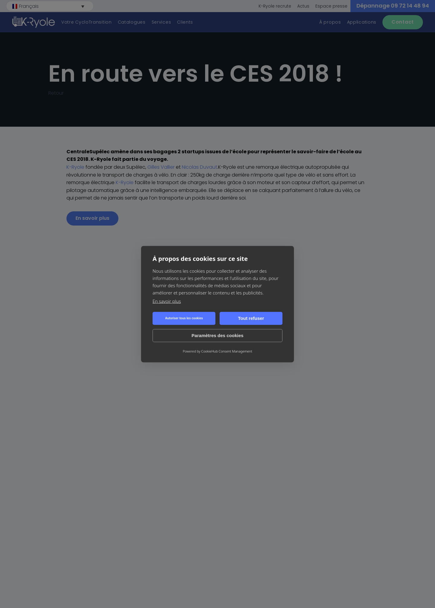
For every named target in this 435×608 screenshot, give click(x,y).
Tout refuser (251, 318)
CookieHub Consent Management (226, 351)
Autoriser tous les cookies (184, 318)
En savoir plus (167, 301)
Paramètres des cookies (217, 335)
